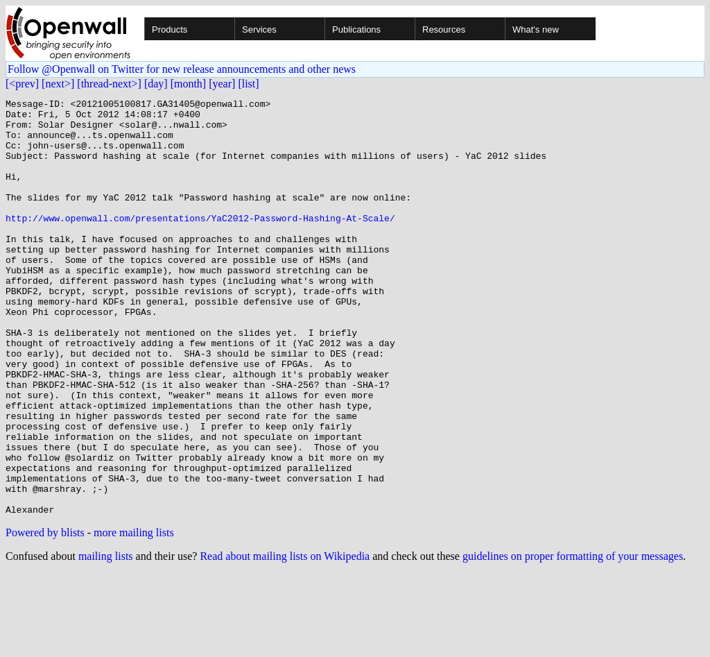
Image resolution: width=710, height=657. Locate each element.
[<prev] (22, 83)
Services (259, 29)
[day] (156, 83)
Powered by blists (45, 616)
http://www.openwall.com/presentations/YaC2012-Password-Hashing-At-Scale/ (200, 243)
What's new (535, 29)
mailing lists (105, 639)
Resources (443, 29)
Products (169, 29)
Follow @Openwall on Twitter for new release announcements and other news (182, 69)
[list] (248, 83)
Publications (356, 29)
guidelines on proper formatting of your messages (572, 639)
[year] (222, 83)
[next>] (58, 83)
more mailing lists (134, 616)
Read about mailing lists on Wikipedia (285, 639)
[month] (189, 83)
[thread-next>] (109, 83)
